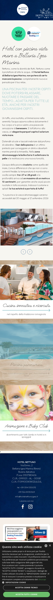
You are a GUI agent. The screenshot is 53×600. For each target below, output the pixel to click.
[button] (26, 582)
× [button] (50, 546)
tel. (26, 487)
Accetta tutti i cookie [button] (26, 594)
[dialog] (26, 571)
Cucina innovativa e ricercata (26, 305)
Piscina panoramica (26, 365)
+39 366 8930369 (26, 492)
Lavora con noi (26, 501)
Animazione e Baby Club (26, 426)
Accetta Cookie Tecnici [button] (26, 587)
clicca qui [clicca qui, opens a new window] (42, 579)
